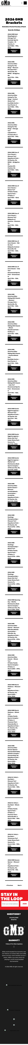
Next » (20, 887)
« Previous (9, 887)
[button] (16, 3)
